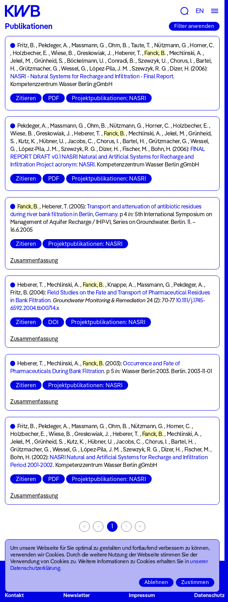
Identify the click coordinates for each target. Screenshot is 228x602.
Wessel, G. (73, 68)
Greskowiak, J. (94, 52)
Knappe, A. (120, 284)
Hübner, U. (51, 141)
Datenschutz (209, 595)
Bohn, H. (161, 148)
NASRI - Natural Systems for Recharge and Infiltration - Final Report (91, 76)
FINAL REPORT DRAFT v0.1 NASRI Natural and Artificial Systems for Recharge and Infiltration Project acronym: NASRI (107, 156)
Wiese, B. (62, 52)
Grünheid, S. (48, 60)
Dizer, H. (179, 68)
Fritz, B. (26, 45)
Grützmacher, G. (38, 68)
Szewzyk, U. (152, 60)
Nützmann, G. (170, 45)
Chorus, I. (181, 60)
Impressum (142, 595)
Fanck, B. (154, 52)
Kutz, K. (27, 141)
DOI (53, 322)
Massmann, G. (87, 45)
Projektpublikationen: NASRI (109, 98)
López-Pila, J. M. (108, 68)
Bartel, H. (133, 141)
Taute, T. (141, 45)
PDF (53, 98)
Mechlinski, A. (185, 52)
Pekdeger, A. (53, 45)
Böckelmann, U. (85, 60)
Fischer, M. (134, 148)
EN (200, 11)
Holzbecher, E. (30, 52)
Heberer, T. (128, 52)
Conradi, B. (121, 60)
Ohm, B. (117, 45)
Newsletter (76, 595)
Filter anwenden (194, 26)
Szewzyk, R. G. (149, 68)
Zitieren (26, 98)
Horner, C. (202, 45)
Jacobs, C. (80, 141)
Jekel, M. (20, 60)
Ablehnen (156, 582)
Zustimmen (195, 582)
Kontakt (14, 595)
